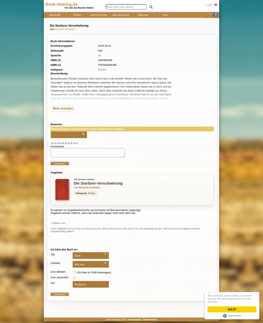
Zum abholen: (58, 273)
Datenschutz (150, 321)
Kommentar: (57, 146)
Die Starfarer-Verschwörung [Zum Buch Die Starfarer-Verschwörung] (98, 185)
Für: (53, 284)
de (99, 55)
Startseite (54, 14)
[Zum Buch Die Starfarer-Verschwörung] (62, 191)
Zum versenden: (60, 279)
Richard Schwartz (65, 29)
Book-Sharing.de (61, 4)
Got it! (232, 309)
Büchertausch (121, 14)
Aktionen (143, 14)
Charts (77, 14)
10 (76, 143)
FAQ (165, 14)
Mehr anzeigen (63, 108)
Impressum (134, 321)
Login (209, 4)
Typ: (53, 255)
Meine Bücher (99, 14)
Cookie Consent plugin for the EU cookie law (232, 316)
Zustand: (55, 264)
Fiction (102, 69)
